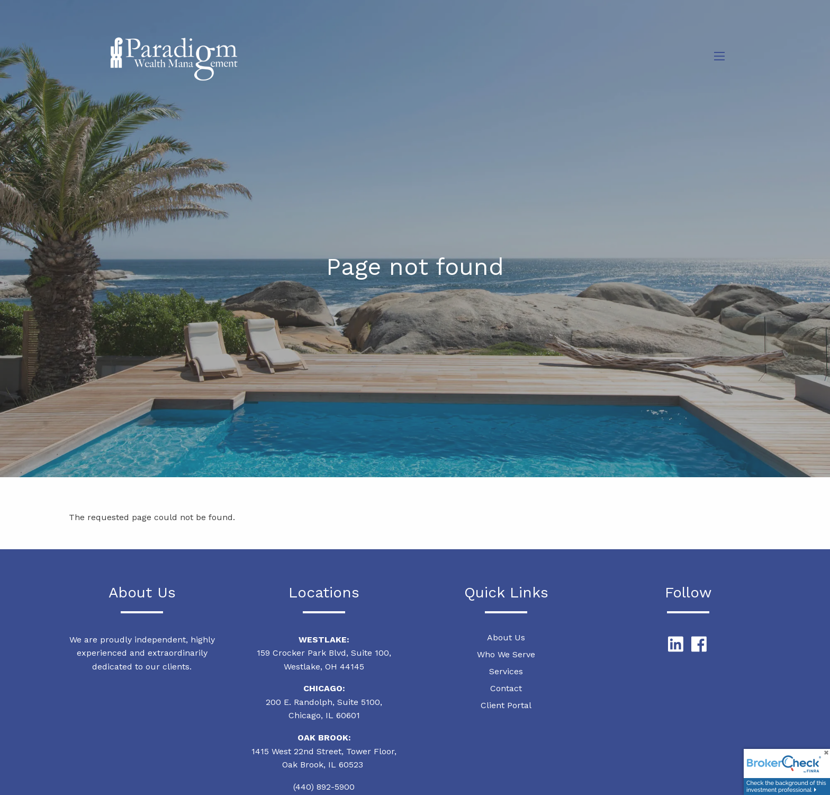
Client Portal (506, 705)
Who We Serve (506, 654)
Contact (506, 688)
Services (506, 671)
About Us (506, 637)
